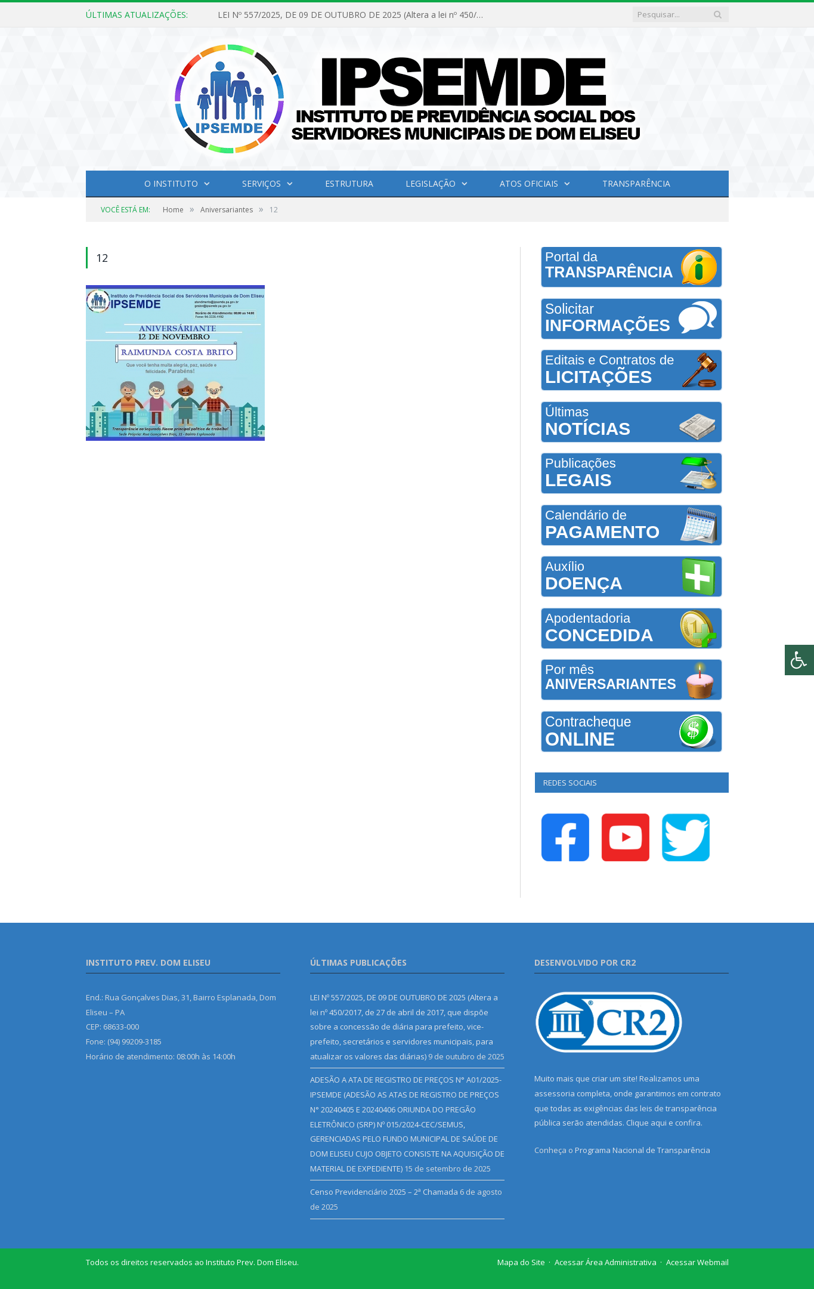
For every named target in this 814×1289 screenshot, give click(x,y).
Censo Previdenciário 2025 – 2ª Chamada (384, 1191)
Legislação (431, 183)
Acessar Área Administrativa (606, 1262)
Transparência (636, 183)
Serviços (261, 183)
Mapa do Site (521, 1262)
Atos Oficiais (529, 183)
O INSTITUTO (171, 183)
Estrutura (349, 183)
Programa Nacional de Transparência (642, 1150)
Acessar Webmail (697, 1262)
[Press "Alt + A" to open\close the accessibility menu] (799, 660)
